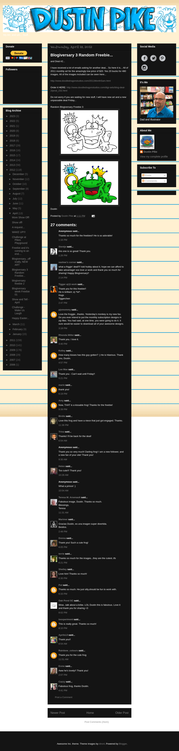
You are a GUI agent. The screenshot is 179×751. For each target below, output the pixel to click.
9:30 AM (63, 459)
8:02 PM (63, 612)
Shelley (63, 569)
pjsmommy (65, 309)
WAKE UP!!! (19, 232)
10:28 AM (63, 475)
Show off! (17, 222)
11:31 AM (63, 512)
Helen (62, 466)
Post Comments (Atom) (96, 722)
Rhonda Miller (66, 335)
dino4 (102, 743)
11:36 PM (64, 425)
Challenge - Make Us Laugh (18, 310)
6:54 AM (63, 440)
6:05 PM (63, 547)
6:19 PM (63, 393)
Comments (149, 180)
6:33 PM (63, 593)
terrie (61, 553)
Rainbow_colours (68, 650)
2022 (13, 121)
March (16, 324)
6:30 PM (63, 578)
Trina (61, 431)
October (17, 184)
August (17, 193)
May (15, 208)
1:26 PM (63, 255)
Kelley (62, 350)
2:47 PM (63, 303)
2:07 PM (63, 675)
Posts (146, 175)
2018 (13, 140)
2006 (13, 364)
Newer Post (57, 712)
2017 (13, 145)
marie (62, 385)
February (18, 329)
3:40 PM (63, 343)
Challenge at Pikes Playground (19, 240)
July (15, 198)
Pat (60, 585)
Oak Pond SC (66, 600)
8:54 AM (63, 643)
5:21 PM (63, 378)
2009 (13, 350)
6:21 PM (63, 562)
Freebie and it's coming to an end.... (20, 250)
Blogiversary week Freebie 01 (21, 291)
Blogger (123, 743)
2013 (13, 165)
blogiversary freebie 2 (18, 282)
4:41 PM (63, 690)
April (15, 213)
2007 (13, 359)
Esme (62, 666)
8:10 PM (63, 628)
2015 (13, 155)
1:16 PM (63, 240)
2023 (13, 116)
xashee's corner (67, 262)
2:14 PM (63, 277)
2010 (13, 345)
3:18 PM (63, 328)
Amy (61, 400)
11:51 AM (63, 659)
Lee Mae (63, 369)
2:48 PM (63, 531)
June (16, 203)
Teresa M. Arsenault (69, 497)
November (19, 179)
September (19, 188)
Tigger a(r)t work (68, 284)
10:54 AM (63, 490)
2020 (13, 130)
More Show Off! (20, 217)
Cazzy (62, 681)
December (19, 174)
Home (90, 712)
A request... (18, 227)
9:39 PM (63, 409)
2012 (13, 169)
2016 (13, 150)
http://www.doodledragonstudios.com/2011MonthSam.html (80, 80)
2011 (13, 340)
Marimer (63, 519)
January (17, 334)
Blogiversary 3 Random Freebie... (20, 272)
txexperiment (66, 619)
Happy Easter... (20, 318)
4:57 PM (63, 362)
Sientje (62, 246)
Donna (62, 538)
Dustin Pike (67, 216)
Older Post (122, 712)
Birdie (62, 416)
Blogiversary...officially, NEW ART (21, 261)
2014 (13, 160)
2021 (13, 126)
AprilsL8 (63, 635)
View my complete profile (154, 156)
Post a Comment (63, 697)
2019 (13, 135)
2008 (13, 354)
